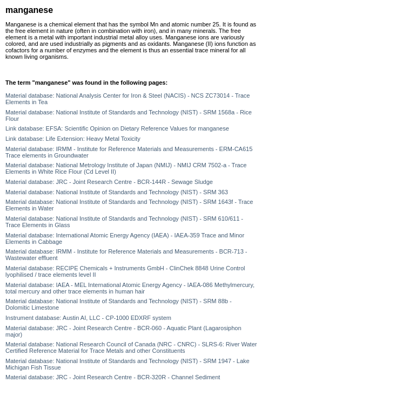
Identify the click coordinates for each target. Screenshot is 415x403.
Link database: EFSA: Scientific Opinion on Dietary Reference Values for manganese (117, 128)
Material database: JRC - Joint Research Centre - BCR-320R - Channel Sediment (112, 377)
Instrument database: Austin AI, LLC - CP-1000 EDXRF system (88, 318)
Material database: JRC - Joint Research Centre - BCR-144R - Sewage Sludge (109, 182)
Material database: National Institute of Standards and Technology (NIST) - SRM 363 (116, 192)
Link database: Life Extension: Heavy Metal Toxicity (72, 138)
